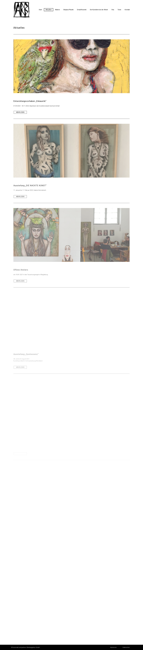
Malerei (57, 10)
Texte (119, 10)
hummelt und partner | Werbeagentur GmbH (26, 647)
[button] (113, 647)
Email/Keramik (81, 10)
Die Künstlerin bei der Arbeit (99, 10)
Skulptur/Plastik (68, 10)
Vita (112, 10)
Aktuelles (49, 10)
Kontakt (127, 10)
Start (40, 10)
